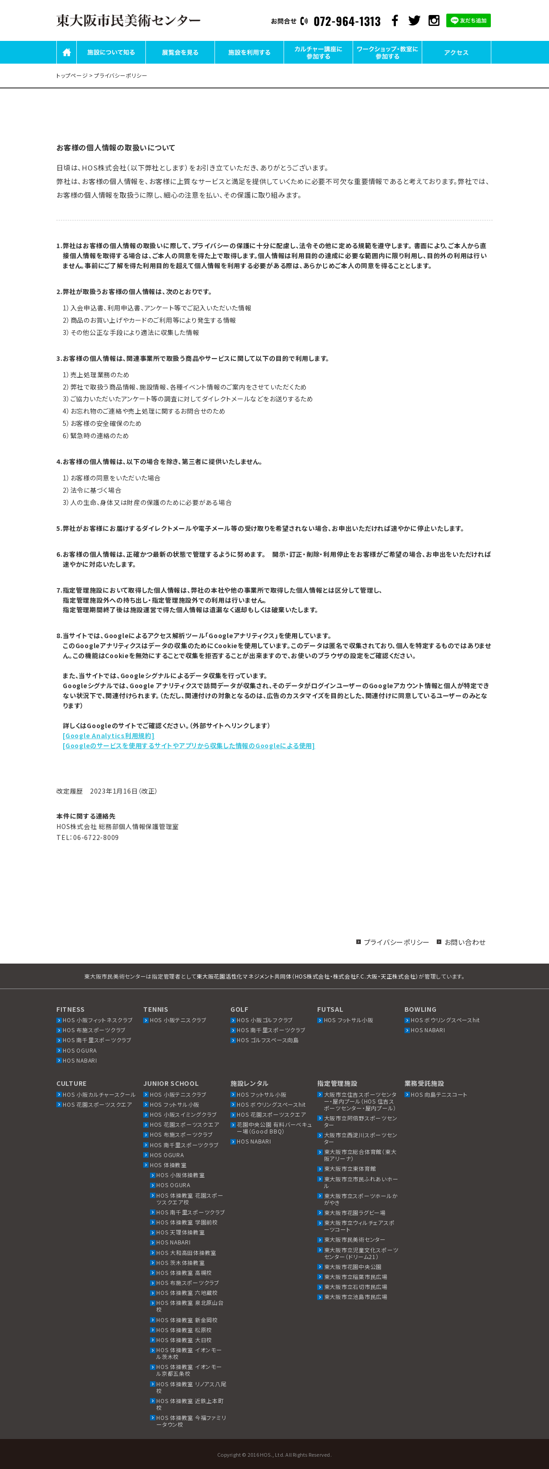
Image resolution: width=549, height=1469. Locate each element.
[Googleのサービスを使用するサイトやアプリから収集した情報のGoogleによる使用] (189, 745)
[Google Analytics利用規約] (109, 735)
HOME (66, 63)
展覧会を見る (180, 63)
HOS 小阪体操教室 (180, 1175)
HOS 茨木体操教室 (180, 1262)
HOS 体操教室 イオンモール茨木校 (189, 1353)
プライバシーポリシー (397, 942)
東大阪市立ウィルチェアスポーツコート (359, 1226)
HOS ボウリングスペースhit (445, 1020)
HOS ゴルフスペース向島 (268, 1040)
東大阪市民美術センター (355, 1239)
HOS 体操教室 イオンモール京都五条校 (189, 1370)
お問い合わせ (465, 942)
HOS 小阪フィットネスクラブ (98, 1020)
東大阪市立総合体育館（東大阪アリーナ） (360, 1155)
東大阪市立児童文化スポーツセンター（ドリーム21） (361, 1253)
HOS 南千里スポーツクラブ (97, 1040)
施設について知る (111, 63)
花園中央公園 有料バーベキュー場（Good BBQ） (274, 1127)
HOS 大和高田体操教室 (186, 1252)
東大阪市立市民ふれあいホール (361, 1182)
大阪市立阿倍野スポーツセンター (361, 1121)
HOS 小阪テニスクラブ (178, 1020)
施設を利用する (249, 63)
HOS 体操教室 (168, 1165)
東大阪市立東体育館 (350, 1168)
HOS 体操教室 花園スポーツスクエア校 (190, 1198)
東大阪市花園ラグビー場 (355, 1212)
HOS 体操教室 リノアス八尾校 (191, 1387)
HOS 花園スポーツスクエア (97, 1104)
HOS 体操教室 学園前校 (187, 1222)
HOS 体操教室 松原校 (184, 1330)
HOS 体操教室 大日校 (184, 1340)
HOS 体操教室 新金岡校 (187, 1320)
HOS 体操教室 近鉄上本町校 (190, 1404)
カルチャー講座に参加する (318, 63)
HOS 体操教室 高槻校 (184, 1272)
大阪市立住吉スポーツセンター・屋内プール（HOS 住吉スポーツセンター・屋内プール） (360, 1101)
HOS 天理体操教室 (180, 1232)
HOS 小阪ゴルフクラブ (265, 1020)
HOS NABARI (80, 1060)
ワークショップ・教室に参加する (387, 63)
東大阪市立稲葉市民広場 (356, 1276)
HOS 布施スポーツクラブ (94, 1030)
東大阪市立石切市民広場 (356, 1286)
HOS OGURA (80, 1050)
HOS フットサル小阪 (349, 1020)
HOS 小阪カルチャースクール (99, 1094)
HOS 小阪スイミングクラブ (183, 1114)
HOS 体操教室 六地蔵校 (187, 1292)
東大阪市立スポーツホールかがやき (361, 1199)
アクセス (456, 63)
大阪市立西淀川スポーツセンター (361, 1138)
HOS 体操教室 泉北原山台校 (190, 1306)
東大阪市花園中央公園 (353, 1266)
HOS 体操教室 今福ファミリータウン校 (191, 1421)
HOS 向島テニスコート (439, 1094)
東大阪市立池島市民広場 (356, 1296)
